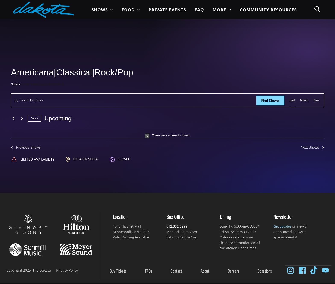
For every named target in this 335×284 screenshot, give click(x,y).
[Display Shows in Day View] (316, 100)
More (222, 9)
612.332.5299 (176, 227)
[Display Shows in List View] (292, 100)
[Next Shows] (21, 118)
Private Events (167, 10)
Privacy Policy (67, 271)
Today (34, 118)
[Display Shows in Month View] (304, 100)
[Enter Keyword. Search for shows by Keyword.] (133, 100)
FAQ (199, 10)
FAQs (148, 271)
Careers (233, 271)
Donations (264, 271)
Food (131, 9)
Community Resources (268, 10)
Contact (176, 271)
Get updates (283, 227)
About (205, 271)
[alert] (167, 136)
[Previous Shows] (13, 118)
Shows (102, 9)
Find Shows (270, 100)
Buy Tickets (118, 271)
